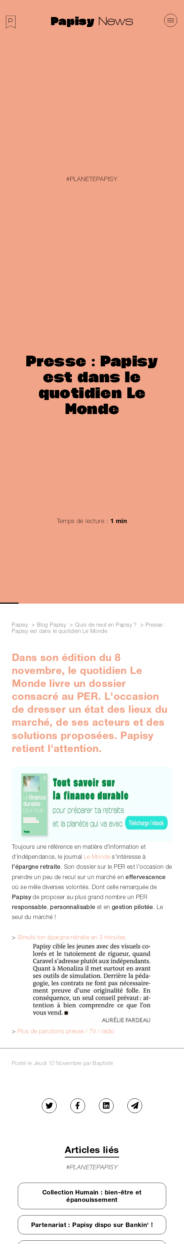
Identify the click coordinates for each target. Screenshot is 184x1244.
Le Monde (98, 856)
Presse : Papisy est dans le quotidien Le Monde (89, 627)
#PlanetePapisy (92, 179)
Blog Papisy (51, 624)
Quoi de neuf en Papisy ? (106, 624)
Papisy (74, 20)
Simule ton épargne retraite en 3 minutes (71, 937)
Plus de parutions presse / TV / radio (66, 1031)
